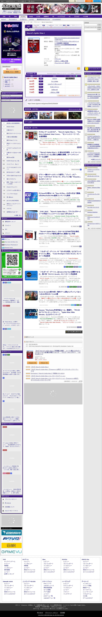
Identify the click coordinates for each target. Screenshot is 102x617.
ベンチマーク (67, 594)
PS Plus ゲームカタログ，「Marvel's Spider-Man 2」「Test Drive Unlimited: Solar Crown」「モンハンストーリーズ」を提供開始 (60, 134)
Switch (31, 16)
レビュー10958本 (7, 12)
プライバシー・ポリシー (51, 612)
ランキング (97, 1)
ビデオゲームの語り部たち (14, 190)
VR (53, 16)
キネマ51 (9, 208)
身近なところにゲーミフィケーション (14, 204)
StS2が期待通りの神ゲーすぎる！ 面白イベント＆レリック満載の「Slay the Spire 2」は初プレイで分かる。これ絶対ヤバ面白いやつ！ (12, 419)
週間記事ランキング (10, 221)
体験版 (6, 565)
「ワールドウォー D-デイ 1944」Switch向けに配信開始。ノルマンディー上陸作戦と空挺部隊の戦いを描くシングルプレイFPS (93, 104)
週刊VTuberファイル (12, 140)
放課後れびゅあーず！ (12, 212)
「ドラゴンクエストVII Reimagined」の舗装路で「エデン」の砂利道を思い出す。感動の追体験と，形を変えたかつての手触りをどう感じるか (11, 300)
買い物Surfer (10, 197)
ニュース (7, 80)
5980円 (31, 87)
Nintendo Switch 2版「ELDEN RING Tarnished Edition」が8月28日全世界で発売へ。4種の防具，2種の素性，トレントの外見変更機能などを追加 (93, 96)
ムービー (31, 19)
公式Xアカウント (10, 1)
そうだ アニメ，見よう (13, 164)
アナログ (76, 16)
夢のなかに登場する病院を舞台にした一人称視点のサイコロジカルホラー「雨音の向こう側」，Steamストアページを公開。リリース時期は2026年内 (93, 121)
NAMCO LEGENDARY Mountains (93, 201)
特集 (6, 82)
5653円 (31, 81)
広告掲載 (62, 612)
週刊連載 (7, 570)
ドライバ (7, 233)
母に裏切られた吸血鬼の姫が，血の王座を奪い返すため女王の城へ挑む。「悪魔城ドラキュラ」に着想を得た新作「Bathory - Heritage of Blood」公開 (93, 129)
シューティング (88, 592)
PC (10, 16)
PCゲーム (7, 239)
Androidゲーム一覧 (49, 598)
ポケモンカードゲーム (93, 176)
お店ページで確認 (32, 78)
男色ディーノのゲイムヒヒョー (14, 144)
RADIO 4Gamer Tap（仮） (13, 160)
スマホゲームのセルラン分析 (14, 148)
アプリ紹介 (47, 592)
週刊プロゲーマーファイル (14, 133)
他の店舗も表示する (74, 95)
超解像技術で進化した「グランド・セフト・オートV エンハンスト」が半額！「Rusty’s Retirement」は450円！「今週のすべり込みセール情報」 (93, 112)
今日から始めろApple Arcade (14, 175)
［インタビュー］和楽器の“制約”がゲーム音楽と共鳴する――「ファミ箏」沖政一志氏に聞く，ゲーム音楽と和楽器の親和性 (11, 468)
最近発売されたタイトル (43, 19)
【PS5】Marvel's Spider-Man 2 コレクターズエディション (48, 376)
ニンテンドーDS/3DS (29, 581)
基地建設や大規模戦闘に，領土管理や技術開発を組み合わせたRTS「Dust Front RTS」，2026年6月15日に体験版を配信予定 (93, 146)
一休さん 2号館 (54, 92)
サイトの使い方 (22, 1)
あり (41, 81)
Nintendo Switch (9, 247)
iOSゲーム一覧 (48, 596)
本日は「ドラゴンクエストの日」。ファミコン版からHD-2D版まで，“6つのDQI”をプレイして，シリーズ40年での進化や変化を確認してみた (12, 346)
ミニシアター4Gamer (12, 193)
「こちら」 (60, 606)
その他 (85, 596)
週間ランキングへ (96, 159)
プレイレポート (13, 19)
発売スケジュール (29, 570)
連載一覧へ (19, 215)
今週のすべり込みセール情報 (14, 153)
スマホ (38, 16)
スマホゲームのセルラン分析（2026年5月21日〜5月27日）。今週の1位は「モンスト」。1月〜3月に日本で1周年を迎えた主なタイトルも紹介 (93, 138)
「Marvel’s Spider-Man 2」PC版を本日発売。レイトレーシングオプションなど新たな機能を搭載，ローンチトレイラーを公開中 (60, 155)
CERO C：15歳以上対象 (61, 61)
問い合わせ (31, 1)
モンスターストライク (93, 207)
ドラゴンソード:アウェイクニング (93, 170)
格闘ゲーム (86, 587)
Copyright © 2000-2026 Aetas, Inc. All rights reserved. (51, 615)
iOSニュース (47, 583)
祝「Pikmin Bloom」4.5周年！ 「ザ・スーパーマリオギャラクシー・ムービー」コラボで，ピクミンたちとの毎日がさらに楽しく (11, 323)
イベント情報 (87, 585)
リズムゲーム (87, 594)
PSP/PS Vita (85, 559)
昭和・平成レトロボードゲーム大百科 (14, 183)
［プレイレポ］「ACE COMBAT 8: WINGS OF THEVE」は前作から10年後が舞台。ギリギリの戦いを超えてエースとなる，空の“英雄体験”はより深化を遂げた (93, 87)
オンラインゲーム (9, 561)
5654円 (31, 84)
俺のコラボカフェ (11, 179)
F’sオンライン (54, 87)
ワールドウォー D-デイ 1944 (93, 224)
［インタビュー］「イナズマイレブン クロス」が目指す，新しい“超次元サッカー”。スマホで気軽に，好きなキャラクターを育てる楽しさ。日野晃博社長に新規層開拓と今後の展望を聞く (93, 79)
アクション (58, 59)
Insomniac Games (59, 44)
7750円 (31, 92)
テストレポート (68, 585)
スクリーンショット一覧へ (75, 109)
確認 (41, 78)
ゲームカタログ (56, 19)
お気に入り (81, 1)
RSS (2, 1)
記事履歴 (89, 1)
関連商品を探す (62, 95)
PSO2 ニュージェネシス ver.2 (93, 217)
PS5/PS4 (23, 16)
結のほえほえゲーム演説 (13, 172)
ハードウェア (61, 16)
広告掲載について (9, 506)
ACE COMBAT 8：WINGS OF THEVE (93, 181)
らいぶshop (54, 81)
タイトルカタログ (29, 572)
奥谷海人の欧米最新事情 (13, 123)
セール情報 (47, 590)
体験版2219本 (17, 12)
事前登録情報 (48, 587)
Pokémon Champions (92, 212)
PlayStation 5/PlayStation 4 (11, 244)
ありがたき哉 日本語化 (13, 200)
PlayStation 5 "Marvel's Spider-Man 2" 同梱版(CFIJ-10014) (47, 373)
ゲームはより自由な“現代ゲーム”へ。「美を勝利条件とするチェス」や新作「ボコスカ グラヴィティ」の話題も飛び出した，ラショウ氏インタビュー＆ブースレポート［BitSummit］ (12, 444)
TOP (4, 16)
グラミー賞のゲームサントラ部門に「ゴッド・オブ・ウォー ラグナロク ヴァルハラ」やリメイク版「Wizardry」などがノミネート (60, 177)
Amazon (54, 78)
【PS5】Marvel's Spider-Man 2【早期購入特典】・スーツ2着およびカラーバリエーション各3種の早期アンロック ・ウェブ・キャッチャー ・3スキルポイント (58, 352)
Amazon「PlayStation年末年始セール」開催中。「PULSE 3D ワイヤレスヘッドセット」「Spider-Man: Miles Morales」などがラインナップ (59, 312)
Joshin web (55, 89)
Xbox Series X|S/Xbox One (11, 242)
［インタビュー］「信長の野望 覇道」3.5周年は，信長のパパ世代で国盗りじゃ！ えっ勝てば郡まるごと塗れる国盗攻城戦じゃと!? (12, 491)
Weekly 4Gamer (10, 126)
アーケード (85, 581)
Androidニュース (49, 585)
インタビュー (23, 19)
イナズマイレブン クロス (93, 194)
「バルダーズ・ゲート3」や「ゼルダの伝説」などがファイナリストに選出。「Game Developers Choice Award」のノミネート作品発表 (60, 254)
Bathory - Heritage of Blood (93, 188)
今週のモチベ (10, 130)
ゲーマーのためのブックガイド (14, 168)
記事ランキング (9, 574)
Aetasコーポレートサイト (11, 510)
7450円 (31, 89)
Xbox (15, 16)
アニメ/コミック (59, 63)
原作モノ (67, 63)
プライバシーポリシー (11, 499)
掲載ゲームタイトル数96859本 (11, 11)
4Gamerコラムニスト (12, 187)
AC (70, 16)
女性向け (46, 16)
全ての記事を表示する (74, 331)
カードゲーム (87, 590)
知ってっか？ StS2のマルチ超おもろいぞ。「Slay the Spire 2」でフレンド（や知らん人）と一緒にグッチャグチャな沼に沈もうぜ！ (12, 395)
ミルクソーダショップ (55, 84)
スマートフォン (47, 581)
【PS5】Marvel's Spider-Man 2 (40, 367)
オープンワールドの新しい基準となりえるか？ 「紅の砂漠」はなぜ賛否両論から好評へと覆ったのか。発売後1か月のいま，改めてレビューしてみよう (12, 372)
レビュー (3, 19)
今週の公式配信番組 (12, 136)
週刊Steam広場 (10, 157)
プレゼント (8, 225)
